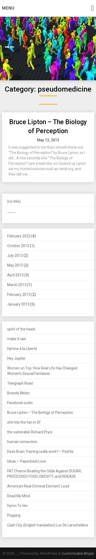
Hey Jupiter (16, 358)
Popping (13, 515)
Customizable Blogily (77, 553)
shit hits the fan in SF (24, 422)
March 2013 (16, 285)
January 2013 (18, 304)
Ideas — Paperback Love (26, 461)
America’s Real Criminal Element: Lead (38, 486)
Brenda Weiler (18, 393)
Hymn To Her (17, 506)
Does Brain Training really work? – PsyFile (40, 451)
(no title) (14, 201)
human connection (22, 442)
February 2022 (18, 236)
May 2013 (15, 265)
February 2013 (18, 294)
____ (11, 211)
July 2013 (15, 255)
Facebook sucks (20, 403)
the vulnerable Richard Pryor (30, 432)
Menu (8, 8)
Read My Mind (18, 496)
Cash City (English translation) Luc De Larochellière (47, 525)
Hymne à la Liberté (22, 349)
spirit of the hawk (21, 329)
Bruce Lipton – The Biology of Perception (40, 412)
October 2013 (18, 246)
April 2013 (15, 275)
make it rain (16, 339)
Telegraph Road (20, 383)
